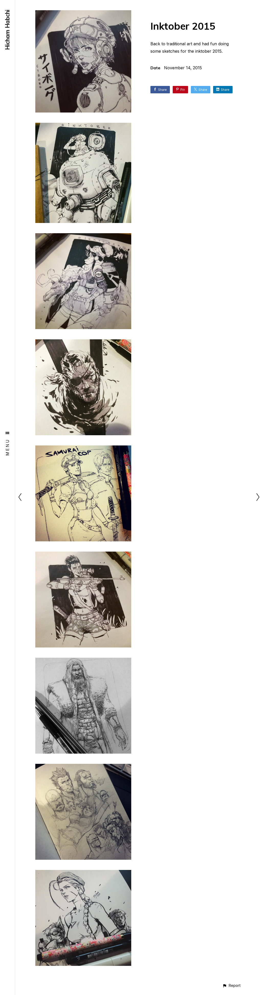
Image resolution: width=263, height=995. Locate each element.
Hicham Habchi (7, 30)
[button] (231, 985)
